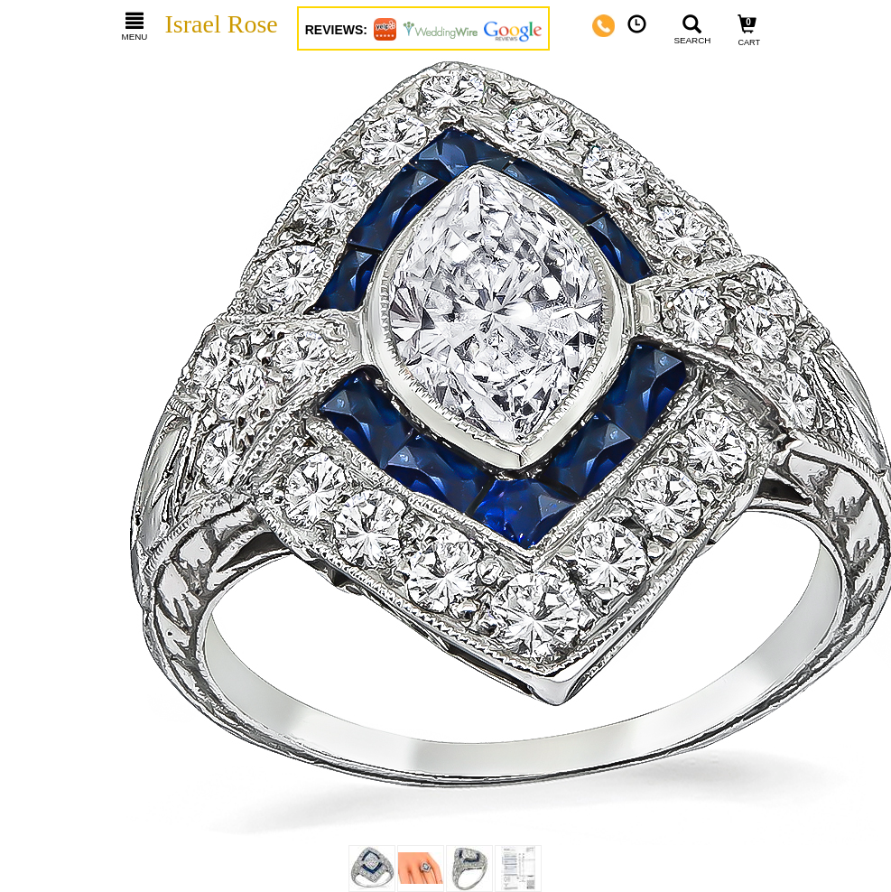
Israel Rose (221, 24)
